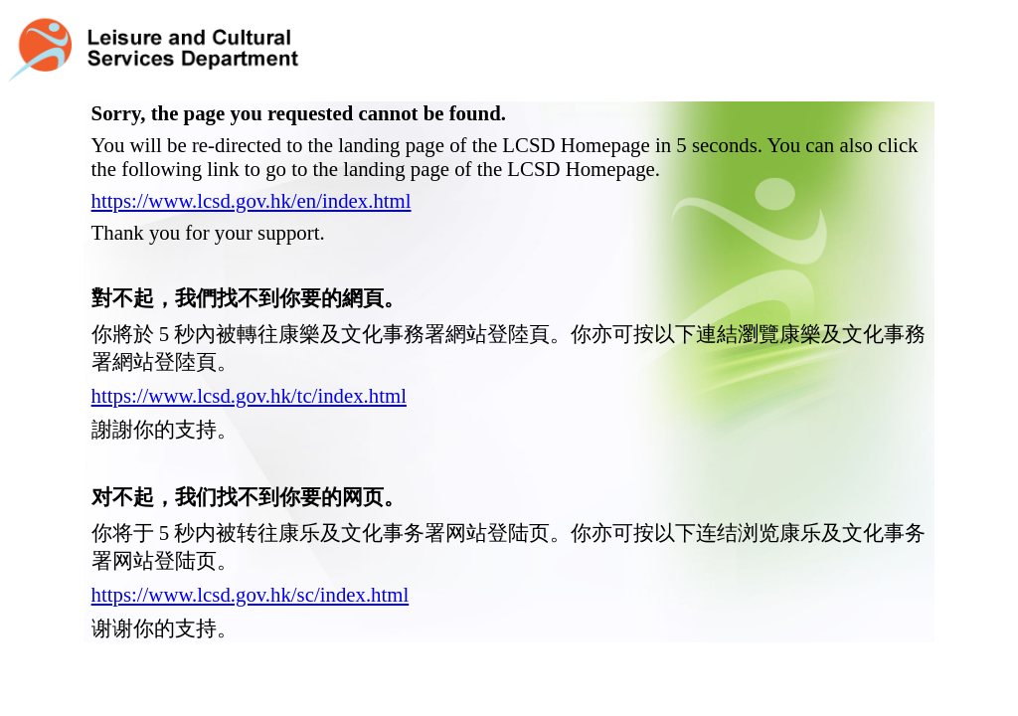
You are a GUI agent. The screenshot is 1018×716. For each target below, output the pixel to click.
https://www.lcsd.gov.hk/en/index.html (251, 168)
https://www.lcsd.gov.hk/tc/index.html (249, 363)
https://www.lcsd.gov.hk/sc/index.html (250, 562)
